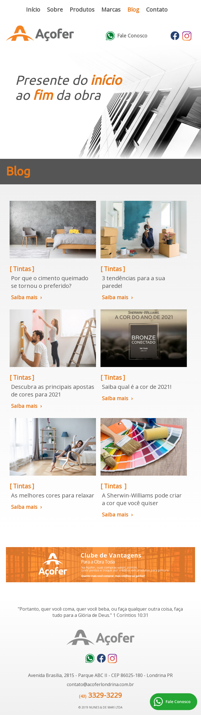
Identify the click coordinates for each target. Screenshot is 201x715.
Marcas (111, 9)
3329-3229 (105, 695)
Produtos (82, 9)
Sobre (55, 9)
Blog (133, 9)
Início (33, 9)
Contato (157, 9)
